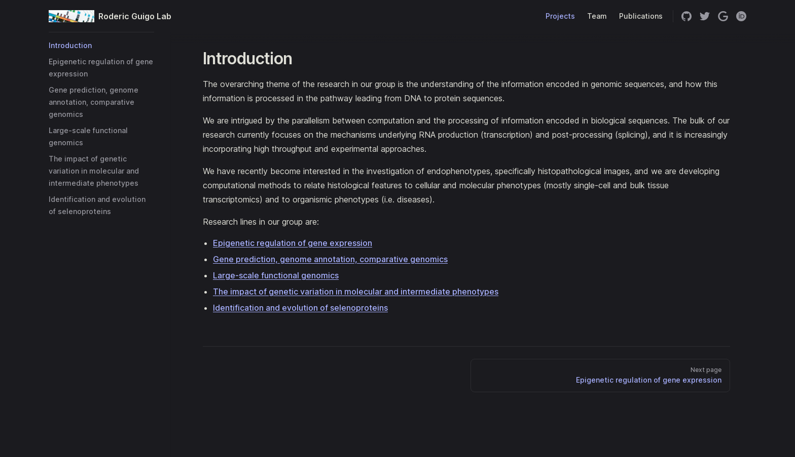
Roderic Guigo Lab (101, 16)
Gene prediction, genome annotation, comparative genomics (330, 259)
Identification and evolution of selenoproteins (300, 308)
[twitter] (705, 16)
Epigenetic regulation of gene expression (292, 243)
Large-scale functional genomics (276, 275)
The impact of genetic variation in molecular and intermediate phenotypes (355, 291)
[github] (686, 16)
